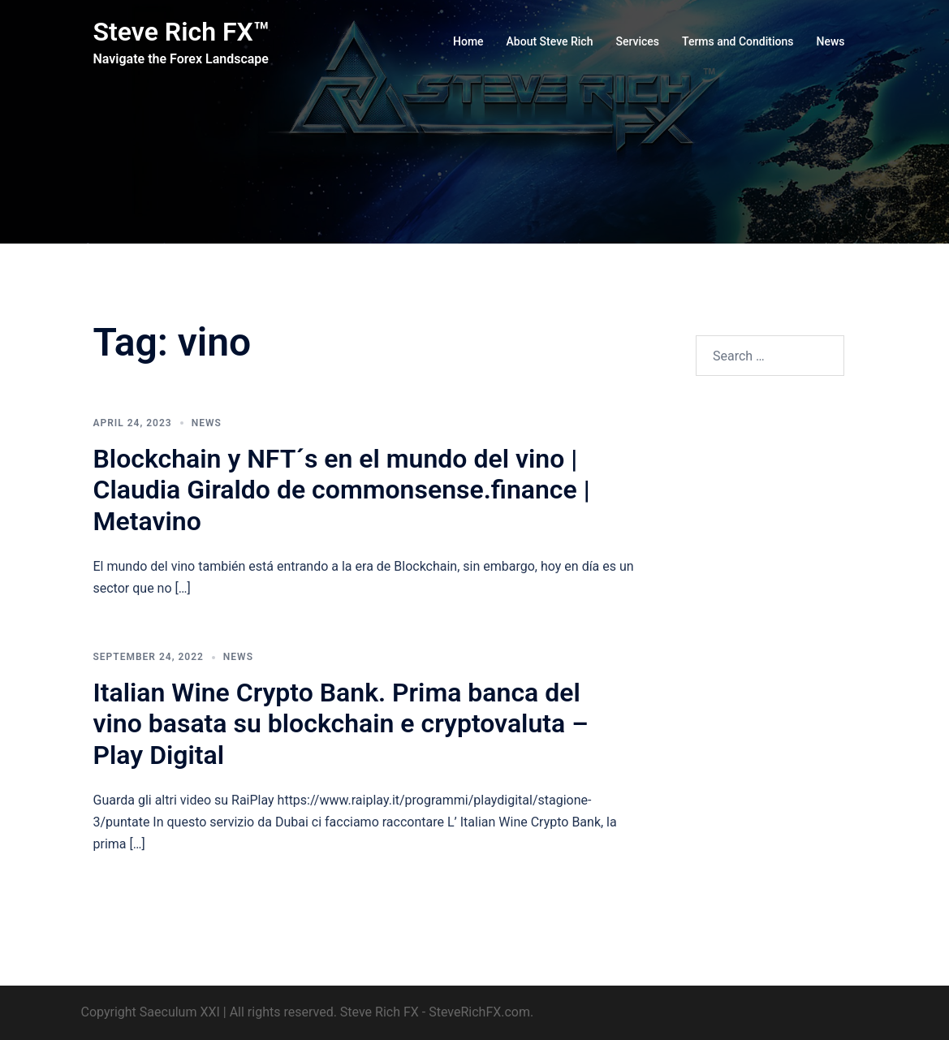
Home (468, 41)
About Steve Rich (550, 41)
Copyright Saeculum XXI (150, 1012)
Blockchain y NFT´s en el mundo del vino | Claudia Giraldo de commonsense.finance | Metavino (341, 490)
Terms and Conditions (737, 41)
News (830, 41)
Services (637, 41)
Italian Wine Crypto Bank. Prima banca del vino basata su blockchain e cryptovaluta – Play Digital (341, 723)
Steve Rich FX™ (181, 31)
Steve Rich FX (379, 1012)
